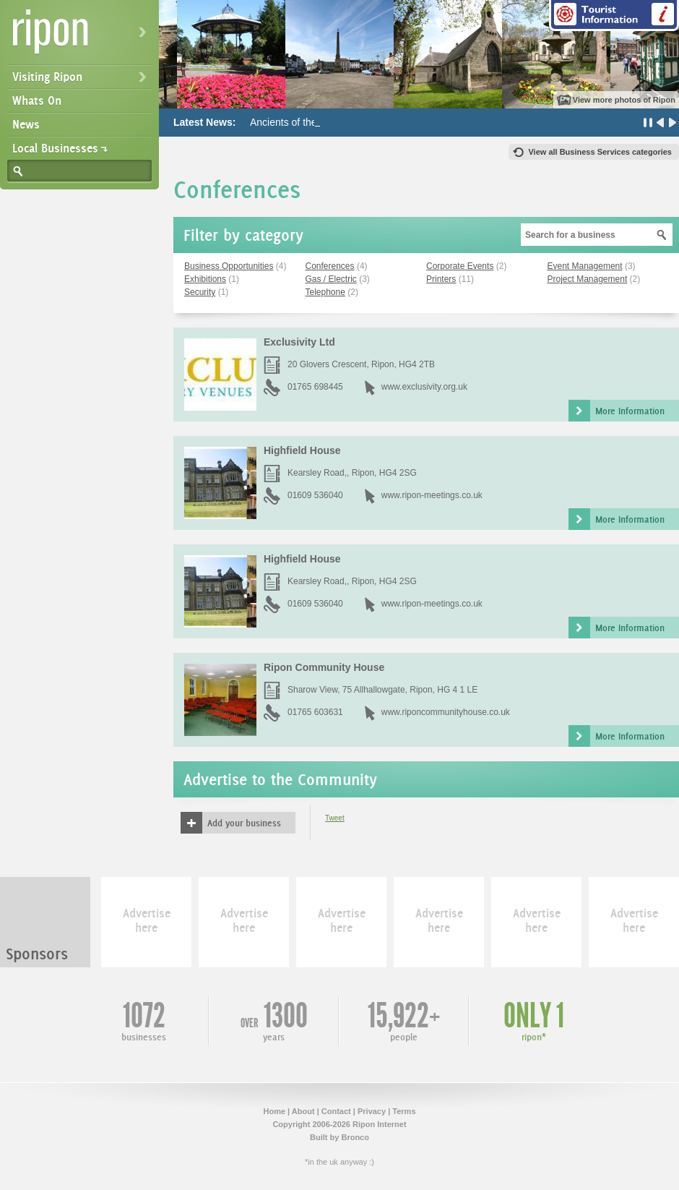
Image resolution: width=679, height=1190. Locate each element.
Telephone (325, 292)
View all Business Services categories (600, 151)
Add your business (244, 823)
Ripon (82, 36)
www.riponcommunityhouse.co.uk (445, 712)
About (303, 1111)
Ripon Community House (324, 667)
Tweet (335, 818)
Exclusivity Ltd (299, 342)
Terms (403, 1111)
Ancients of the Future (299, 122)
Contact (336, 1111)
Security (199, 292)
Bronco (355, 1137)
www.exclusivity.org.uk (424, 387)
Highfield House (302, 450)
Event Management (585, 266)
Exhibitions (205, 279)
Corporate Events (459, 266)
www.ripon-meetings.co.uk (432, 495)
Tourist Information (614, 15)
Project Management (588, 279)
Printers (441, 279)
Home (274, 1111)
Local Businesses (55, 148)
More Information (630, 410)
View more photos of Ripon (624, 99)
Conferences (330, 266)
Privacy (372, 1111)
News (26, 124)
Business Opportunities (228, 266)
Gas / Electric (331, 279)
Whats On (36, 100)
